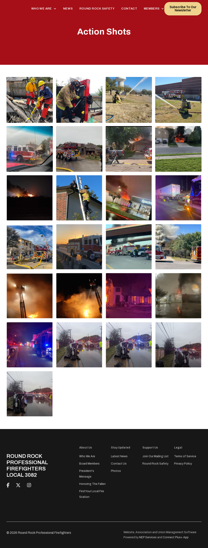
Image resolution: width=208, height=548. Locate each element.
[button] (44, 8)
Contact (129, 8)
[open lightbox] (29, 100)
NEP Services (148, 537)
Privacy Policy (183, 463)
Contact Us (119, 463)
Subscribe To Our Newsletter (183, 8)
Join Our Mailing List (155, 456)
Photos (116, 470)
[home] (15, 9)
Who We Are (87, 456)
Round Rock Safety (97, 8)
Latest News (119, 456)
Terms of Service (185, 456)
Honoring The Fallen (92, 483)
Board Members (89, 463)
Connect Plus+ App (175, 537)
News (68, 8)
